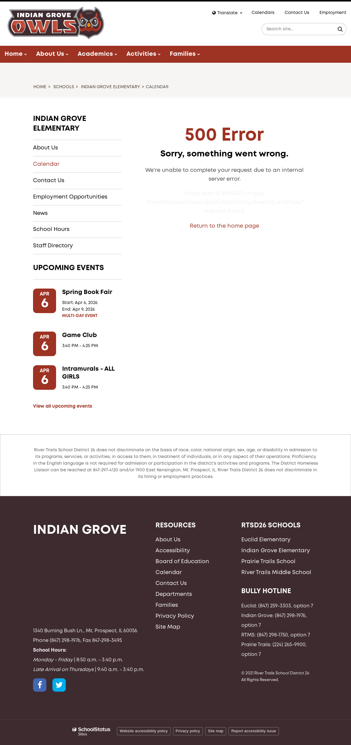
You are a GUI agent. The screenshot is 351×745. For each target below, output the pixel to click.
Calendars (263, 13)
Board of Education (182, 561)
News (40, 213)
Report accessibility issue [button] (253, 731)
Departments (173, 594)
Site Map (167, 627)
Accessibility (172, 550)
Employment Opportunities (70, 197)
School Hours (51, 229)
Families (166, 605)
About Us (45, 147)
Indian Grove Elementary (110, 87)
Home (39, 87)
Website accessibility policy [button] (144, 731)
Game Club (79, 335)
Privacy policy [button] (188, 731)
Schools (63, 87)
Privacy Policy (174, 616)
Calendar (46, 164)
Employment (332, 13)
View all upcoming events (62, 406)
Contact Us (297, 13)
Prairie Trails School (268, 561)
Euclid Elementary (266, 539)
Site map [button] (215, 731)
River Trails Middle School (276, 572)
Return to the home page (224, 226)
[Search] (340, 29)
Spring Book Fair (87, 292)
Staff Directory (53, 245)
